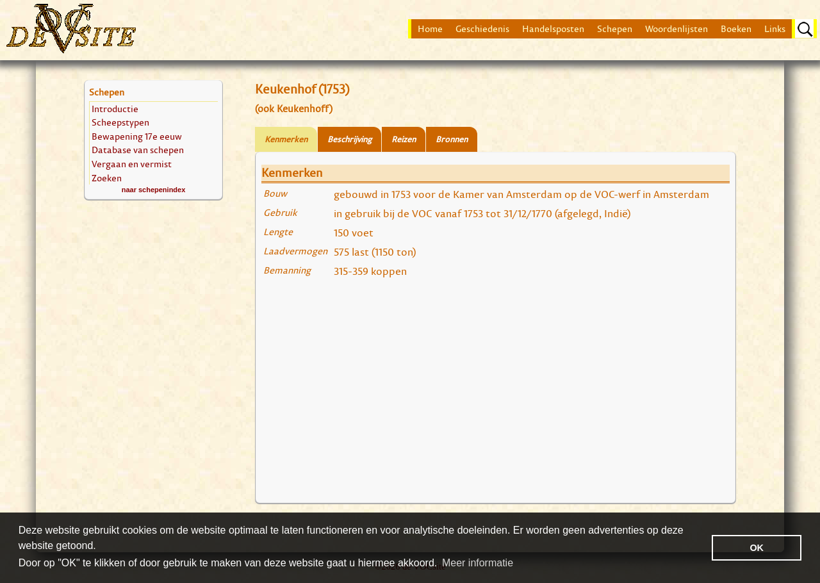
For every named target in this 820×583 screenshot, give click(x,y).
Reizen (403, 139)
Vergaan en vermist (132, 163)
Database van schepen (138, 149)
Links (774, 28)
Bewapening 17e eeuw (137, 136)
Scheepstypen (120, 122)
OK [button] (757, 548)
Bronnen (452, 139)
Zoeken (107, 178)
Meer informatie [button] (477, 562)
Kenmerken (286, 139)
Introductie (115, 108)
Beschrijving (349, 139)
